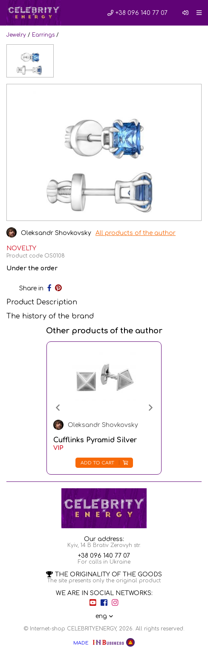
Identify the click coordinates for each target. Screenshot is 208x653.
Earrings (43, 35)
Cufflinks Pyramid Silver (95, 440)
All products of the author (135, 233)
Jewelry (16, 35)
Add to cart (104, 463)
